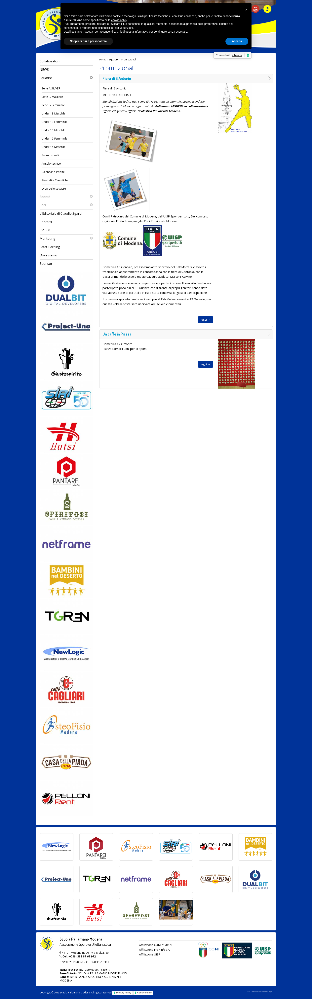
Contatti (46, 222)
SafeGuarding (50, 247)
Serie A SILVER (51, 88)
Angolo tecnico (51, 163)
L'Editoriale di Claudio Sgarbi (61, 213)
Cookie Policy (144, 992)
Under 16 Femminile (54, 138)
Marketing (66, 238)
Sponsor (46, 263)
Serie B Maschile (52, 97)
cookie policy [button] (119, 20)
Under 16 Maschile (53, 130)
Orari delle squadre (54, 188)
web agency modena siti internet (259, 991)
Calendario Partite (53, 172)
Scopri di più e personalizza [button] (88, 41)
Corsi (66, 205)
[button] (246, 9)
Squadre (66, 78)
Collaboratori (49, 61)
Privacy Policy (123, 992)
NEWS (44, 69)
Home (102, 59)
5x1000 (45, 230)
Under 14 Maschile (53, 147)
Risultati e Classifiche (55, 180)
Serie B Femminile (53, 105)
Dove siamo (48, 255)
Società (66, 197)
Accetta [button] (237, 41)
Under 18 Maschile (53, 113)
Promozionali (50, 155)
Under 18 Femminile (54, 122)
